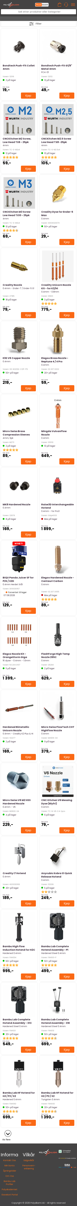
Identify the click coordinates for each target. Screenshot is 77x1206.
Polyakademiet (9, 1189)
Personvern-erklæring (28, 1167)
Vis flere (6, 1139)
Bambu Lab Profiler (9, 1183)
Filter (39, 23)
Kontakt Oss (9, 1160)
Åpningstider (9, 1170)
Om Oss (9, 1176)
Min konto (9, 1165)
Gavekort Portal (9, 1194)
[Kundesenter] (66, 4)
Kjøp (28, 95)
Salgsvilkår (28, 1160)
